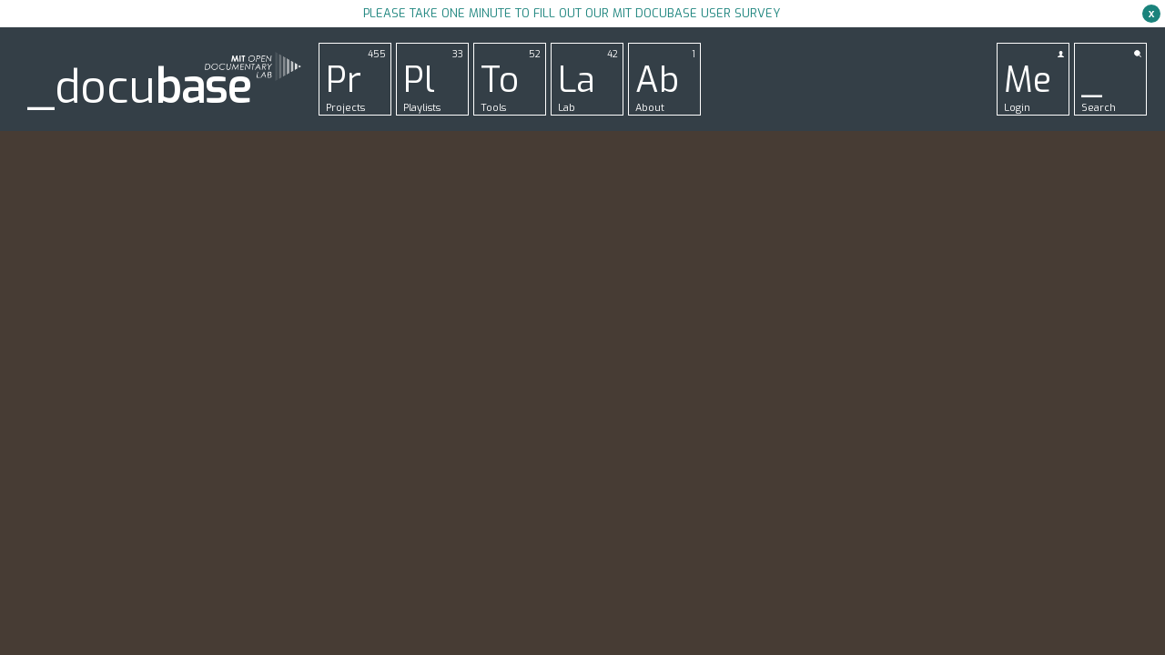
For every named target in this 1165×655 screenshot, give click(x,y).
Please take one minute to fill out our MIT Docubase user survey (571, 13)
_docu (139, 88)
